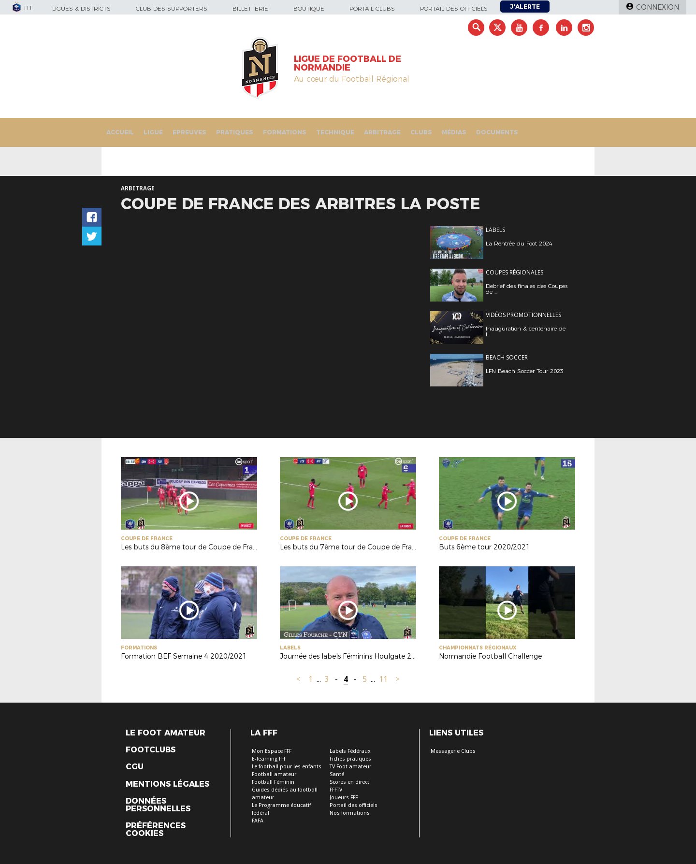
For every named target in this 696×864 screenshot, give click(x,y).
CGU (135, 767)
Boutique (308, 8)
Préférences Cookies (156, 829)
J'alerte (525, 6)
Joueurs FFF (344, 797)
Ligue (153, 132)
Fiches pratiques (350, 759)
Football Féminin (273, 782)
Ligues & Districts (81, 8)
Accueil (120, 132)
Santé (337, 774)
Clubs (421, 132)
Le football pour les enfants (286, 766)
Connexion (657, 7)
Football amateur (274, 774)
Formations (284, 132)
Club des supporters (171, 8)
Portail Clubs (372, 8)
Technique (335, 132)
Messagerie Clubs (453, 751)
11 (383, 679)
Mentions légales (167, 784)
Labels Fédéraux (350, 751)
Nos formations (350, 813)
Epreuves (189, 132)
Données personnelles (158, 805)
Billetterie (250, 8)
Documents (497, 132)
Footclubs (150, 750)
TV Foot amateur (350, 766)
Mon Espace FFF (271, 751)
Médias (454, 132)
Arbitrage (382, 132)
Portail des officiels (454, 8)
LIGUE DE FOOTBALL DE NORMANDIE (347, 63)
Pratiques (234, 132)
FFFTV (336, 790)
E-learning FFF (269, 759)
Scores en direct (349, 782)
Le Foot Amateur (165, 733)
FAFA (257, 821)
